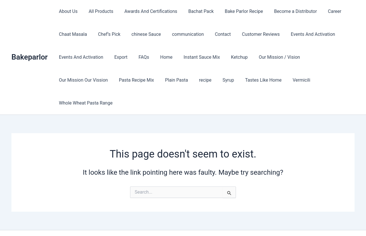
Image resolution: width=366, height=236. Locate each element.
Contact (214, 34)
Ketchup (228, 57)
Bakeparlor (29, 45)
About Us (67, 11)
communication (181, 34)
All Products (98, 11)
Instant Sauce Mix (193, 57)
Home (160, 57)
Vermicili (231, 80)
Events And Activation (301, 34)
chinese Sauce (141, 34)
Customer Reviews (250, 34)
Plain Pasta (113, 80)
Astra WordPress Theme (226, 221)
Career (322, 11)
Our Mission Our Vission (321, 57)
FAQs (139, 57)
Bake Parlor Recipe (235, 11)
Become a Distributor (285, 11)
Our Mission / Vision (267, 57)
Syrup (161, 80)
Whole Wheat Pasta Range (276, 80)
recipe (140, 80)
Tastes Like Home (195, 80)
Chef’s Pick (106, 34)
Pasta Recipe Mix (75, 80)
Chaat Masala (72, 34)
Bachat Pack (194, 11)
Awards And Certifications (146, 11)
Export (118, 57)
